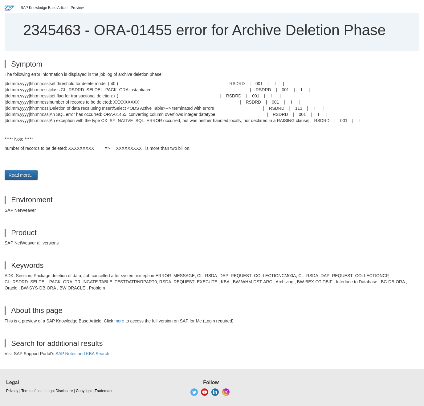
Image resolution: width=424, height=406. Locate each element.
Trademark (103, 391)
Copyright (84, 391)
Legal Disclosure (59, 391)
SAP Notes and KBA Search (82, 353)
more (119, 320)
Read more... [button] (21, 175)
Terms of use (32, 391)
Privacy (12, 391)
